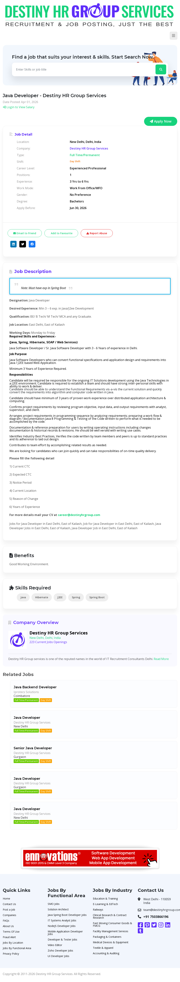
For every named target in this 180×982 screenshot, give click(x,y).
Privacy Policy (11, 953)
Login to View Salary (18, 107)
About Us (8, 926)
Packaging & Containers (107, 936)
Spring (76, 597)
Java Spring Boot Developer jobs (67, 915)
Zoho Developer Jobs (60, 950)
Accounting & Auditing (106, 953)
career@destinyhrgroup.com (79, 515)
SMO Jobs (54, 904)
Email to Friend (24, 233)
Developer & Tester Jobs (62, 939)
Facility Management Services (110, 931)
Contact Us (9, 904)
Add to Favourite (61, 233)
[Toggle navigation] (173, 35)
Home (6, 898)
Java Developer (27, 718)
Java (23, 597)
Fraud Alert (9, 937)
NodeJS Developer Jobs (62, 926)
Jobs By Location (13, 942)
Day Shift (46, 700)
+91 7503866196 (155, 916)
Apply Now (161, 121)
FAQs (6, 920)
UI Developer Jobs (58, 956)
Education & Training (105, 898)
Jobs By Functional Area (17, 948)
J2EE (60, 597)
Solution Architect (58, 909)
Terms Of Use (11, 931)
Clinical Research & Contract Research (110, 916)
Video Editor (55, 945)
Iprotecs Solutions (26, 692)
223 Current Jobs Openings (48, 642)
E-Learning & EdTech (105, 904)
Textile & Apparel (103, 947)
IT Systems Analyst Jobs (62, 920)
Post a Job (9, 909)
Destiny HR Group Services (89, 148)
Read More (161, 659)
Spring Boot (97, 597)
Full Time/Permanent (26, 700)
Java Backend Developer (35, 687)
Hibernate (41, 597)
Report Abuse (96, 233)
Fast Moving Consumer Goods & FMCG (112, 924)
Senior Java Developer (33, 748)
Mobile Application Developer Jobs (65, 933)
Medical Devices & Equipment (110, 942)
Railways (98, 909)
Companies (9, 915)
